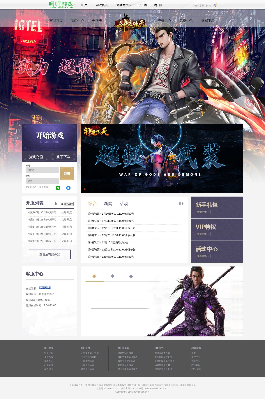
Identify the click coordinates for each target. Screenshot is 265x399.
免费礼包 (185, 22)
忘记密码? (31, 187)
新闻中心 (77, 22)
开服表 (97, 22)
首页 (84, 5)
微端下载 (207, 22)
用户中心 (195, 357)
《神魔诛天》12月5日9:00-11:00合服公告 (110, 256)
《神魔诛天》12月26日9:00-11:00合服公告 (110, 235)
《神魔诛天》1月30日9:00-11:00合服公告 (110, 213)
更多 (181, 203)
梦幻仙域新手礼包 (163, 357)
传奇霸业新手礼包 (163, 369)
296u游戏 (196, 369)
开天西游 (48, 357)
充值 (143, 5)
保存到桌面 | (199, 5)
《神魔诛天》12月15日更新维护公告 (107, 242)
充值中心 (164, 22)
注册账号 (43, 187)
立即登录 (67, 173)
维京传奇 (48, 353)
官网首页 (56, 22)
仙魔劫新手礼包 (162, 365)
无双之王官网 (87, 365)
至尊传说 (48, 369)
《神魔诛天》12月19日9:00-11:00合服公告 (110, 228)
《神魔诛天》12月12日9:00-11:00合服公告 (110, 249)
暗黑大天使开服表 (126, 361)
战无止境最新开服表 (128, 369)
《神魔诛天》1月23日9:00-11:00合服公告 (110, 220)
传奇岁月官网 (87, 369)
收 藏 (208, 5)
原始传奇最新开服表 (128, 357)
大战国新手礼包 (162, 353)
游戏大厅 (123, 5)
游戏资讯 (102, 5)
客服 (158, 5)
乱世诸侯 (48, 365)
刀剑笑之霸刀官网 (90, 353)
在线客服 (195, 365)
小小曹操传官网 (88, 357)
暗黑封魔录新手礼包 (164, 361)
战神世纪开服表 (125, 353)
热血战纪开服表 (125, 365)
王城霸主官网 (87, 361)
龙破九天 (48, 361)
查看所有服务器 (49, 254)
